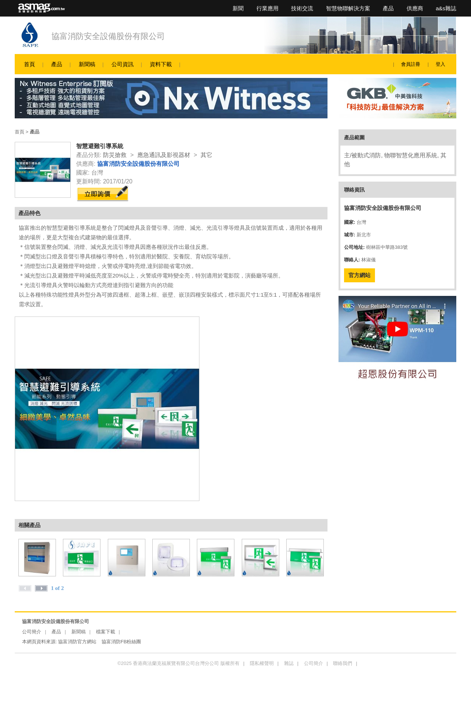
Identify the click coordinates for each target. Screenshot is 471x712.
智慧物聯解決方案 (348, 8)
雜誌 (289, 663)
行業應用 (267, 8)
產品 (388, 8)
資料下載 (161, 64)
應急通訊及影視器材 (163, 155)
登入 (440, 64)
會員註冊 (410, 64)
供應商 (415, 8)
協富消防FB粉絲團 (121, 641)
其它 (206, 155)
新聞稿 (87, 64)
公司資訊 (122, 64)
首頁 (29, 64)
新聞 (238, 8)
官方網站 (359, 275)
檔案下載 (105, 631)
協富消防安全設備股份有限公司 (108, 36)
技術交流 (302, 8)
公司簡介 (31, 631)
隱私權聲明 (262, 663)
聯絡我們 (342, 663)
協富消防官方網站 (77, 641)
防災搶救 (115, 155)
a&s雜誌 (446, 8)
